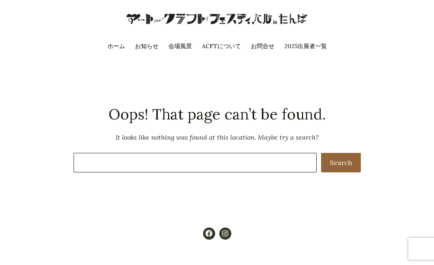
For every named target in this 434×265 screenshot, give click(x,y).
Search (341, 162)
